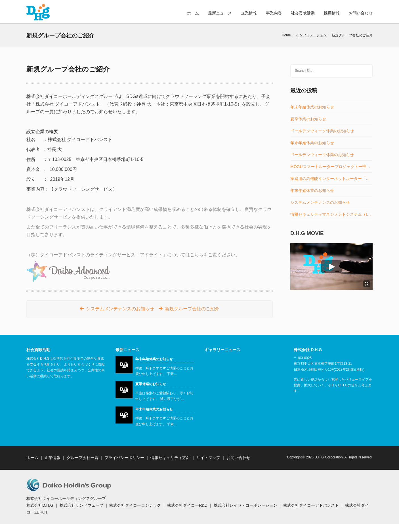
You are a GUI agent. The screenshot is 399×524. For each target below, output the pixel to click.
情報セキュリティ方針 (170, 457)
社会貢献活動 (303, 13)
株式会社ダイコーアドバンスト (311, 505)
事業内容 (274, 13)
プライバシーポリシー (124, 457)
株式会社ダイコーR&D (187, 505)
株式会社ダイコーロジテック (135, 505)
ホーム (193, 13)
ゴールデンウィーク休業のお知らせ (322, 131)
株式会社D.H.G (39, 505)
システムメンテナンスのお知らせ (120, 308)
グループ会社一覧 (82, 457)
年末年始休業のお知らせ (312, 107)
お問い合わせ (361, 13)
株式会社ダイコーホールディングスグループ (66, 498)
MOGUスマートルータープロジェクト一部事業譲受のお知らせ (331, 167)
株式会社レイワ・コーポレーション (245, 505)
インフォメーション (311, 35)
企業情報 (249, 13)
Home (286, 35)
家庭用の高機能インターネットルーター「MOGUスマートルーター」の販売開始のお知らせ (331, 179)
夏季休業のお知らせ (308, 119)
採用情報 (332, 13)
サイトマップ (208, 457)
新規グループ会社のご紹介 (192, 308)
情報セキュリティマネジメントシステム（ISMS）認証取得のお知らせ (331, 214)
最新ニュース (220, 13)
